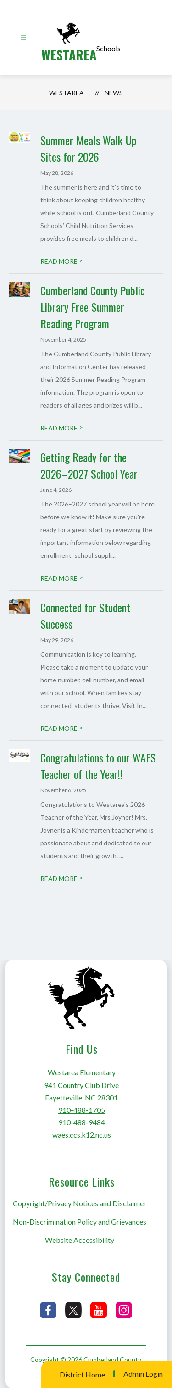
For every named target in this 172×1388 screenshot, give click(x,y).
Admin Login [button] (143, 1373)
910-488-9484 (81, 1122)
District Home (82, 1374)
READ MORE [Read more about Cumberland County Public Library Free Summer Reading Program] (61, 428)
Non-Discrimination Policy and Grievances (79, 1221)
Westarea (66, 93)
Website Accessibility (79, 1240)
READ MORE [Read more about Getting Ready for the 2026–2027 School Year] (61, 578)
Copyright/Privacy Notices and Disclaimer (79, 1203)
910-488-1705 (81, 1109)
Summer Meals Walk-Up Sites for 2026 (88, 148)
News (114, 93)
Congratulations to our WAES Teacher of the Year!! (98, 765)
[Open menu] (23, 38)
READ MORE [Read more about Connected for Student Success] (61, 728)
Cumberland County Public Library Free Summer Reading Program (92, 307)
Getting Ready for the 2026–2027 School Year (89, 465)
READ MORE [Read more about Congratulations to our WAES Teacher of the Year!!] (61, 878)
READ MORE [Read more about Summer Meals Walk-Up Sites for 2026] (61, 261)
